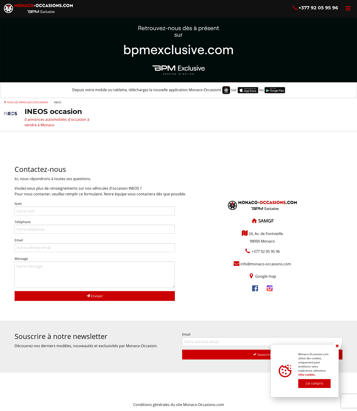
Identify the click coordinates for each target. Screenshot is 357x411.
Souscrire (262, 354)
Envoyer (95, 296)
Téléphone (95, 227)
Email (95, 245)
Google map (265, 276)
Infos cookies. (306, 375)
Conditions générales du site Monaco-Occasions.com (178, 404)
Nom (95, 208)
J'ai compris (314, 383)
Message (95, 271)
